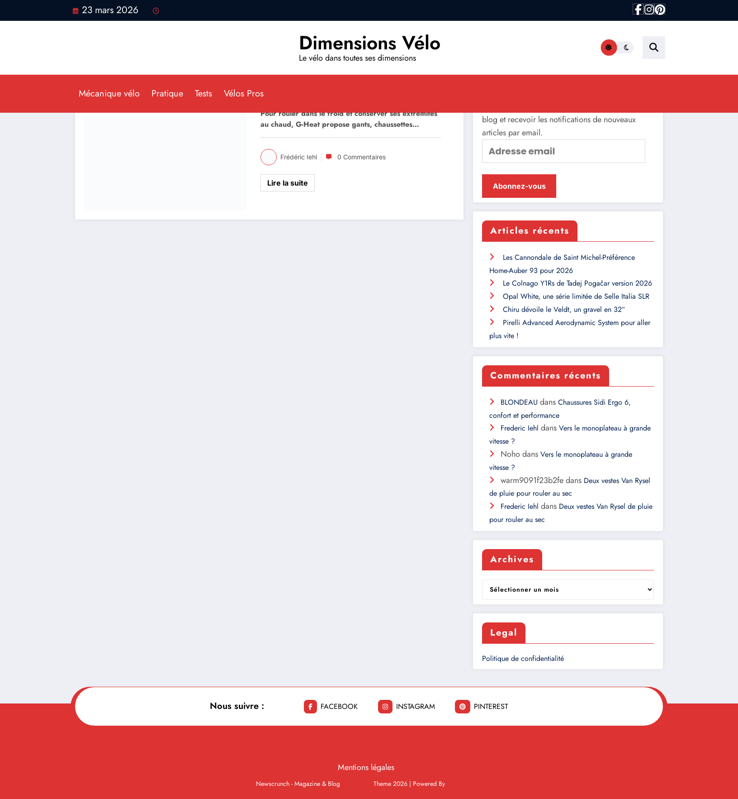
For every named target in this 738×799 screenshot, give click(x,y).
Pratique (167, 93)
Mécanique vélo (109, 93)
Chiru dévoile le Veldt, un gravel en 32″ (564, 309)
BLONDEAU (519, 402)
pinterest (481, 706)
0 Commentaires (361, 157)
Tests (203, 93)
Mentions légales (366, 767)
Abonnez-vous (519, 186)
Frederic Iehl (520, 428)
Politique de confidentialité (523, 658)
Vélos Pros (244, 93)
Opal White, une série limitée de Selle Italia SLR (576, 296)
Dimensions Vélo (369, 43)
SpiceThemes (464, 783)
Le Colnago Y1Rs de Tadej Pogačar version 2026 (577, 283)
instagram (406, 706)
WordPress (357, 783)
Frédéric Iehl (298, 157)
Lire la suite (287, 182)
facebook (331, 706)
